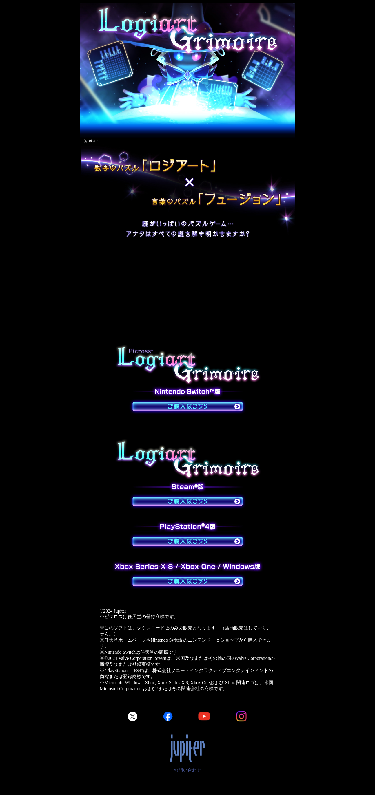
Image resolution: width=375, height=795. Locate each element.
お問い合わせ (187, 769)
